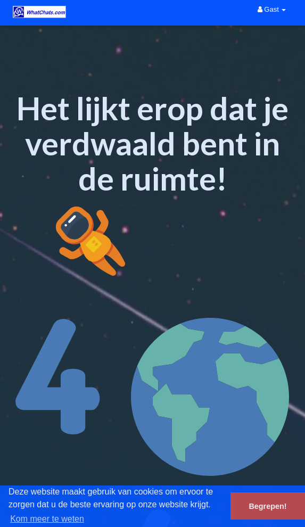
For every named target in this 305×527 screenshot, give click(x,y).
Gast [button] (272, 9)
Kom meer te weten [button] (47, 518)
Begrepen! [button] (267, 506)
